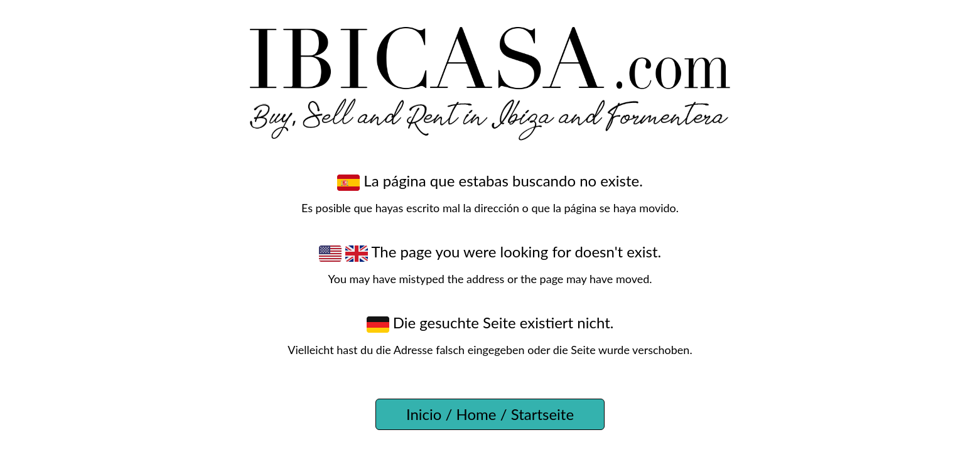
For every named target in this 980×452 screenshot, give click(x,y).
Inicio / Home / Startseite (490, 414)
